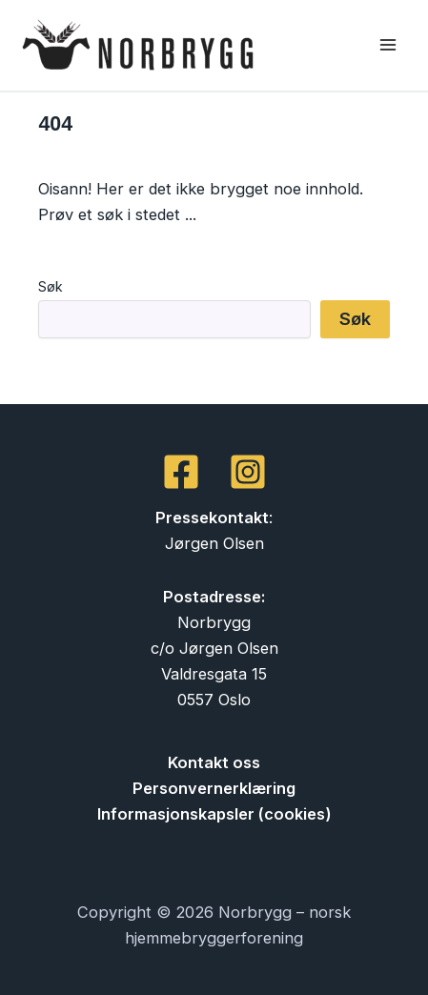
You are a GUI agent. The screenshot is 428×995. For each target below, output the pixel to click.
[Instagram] (248, 472)
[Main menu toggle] (387, 45)
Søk (50, 286)
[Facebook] (181, 472)
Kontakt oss (214, 762)
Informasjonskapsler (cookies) (214, 813)
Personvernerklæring (214, 788)
